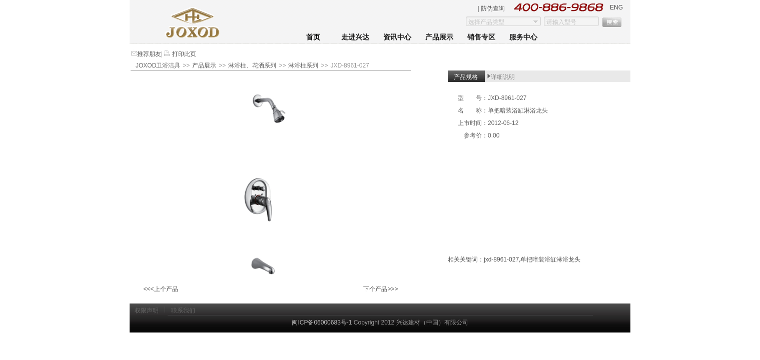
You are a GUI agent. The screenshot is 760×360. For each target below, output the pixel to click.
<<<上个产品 (160, 289)
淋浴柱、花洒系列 (252, 65)
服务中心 (523, 37)
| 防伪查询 (491, 8)
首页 (313, 37)
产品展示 (439, 37)
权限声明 (147, 310)
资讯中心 (397, 37)
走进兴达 (355, 37)
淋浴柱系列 (303, 65)
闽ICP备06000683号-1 (322, 322)
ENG (616, 7)
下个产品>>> (380, 289)
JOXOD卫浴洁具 (158, 65)
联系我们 (183, 310)
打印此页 (183, 54)
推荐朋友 (149, 54)
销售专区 (481, 37)
